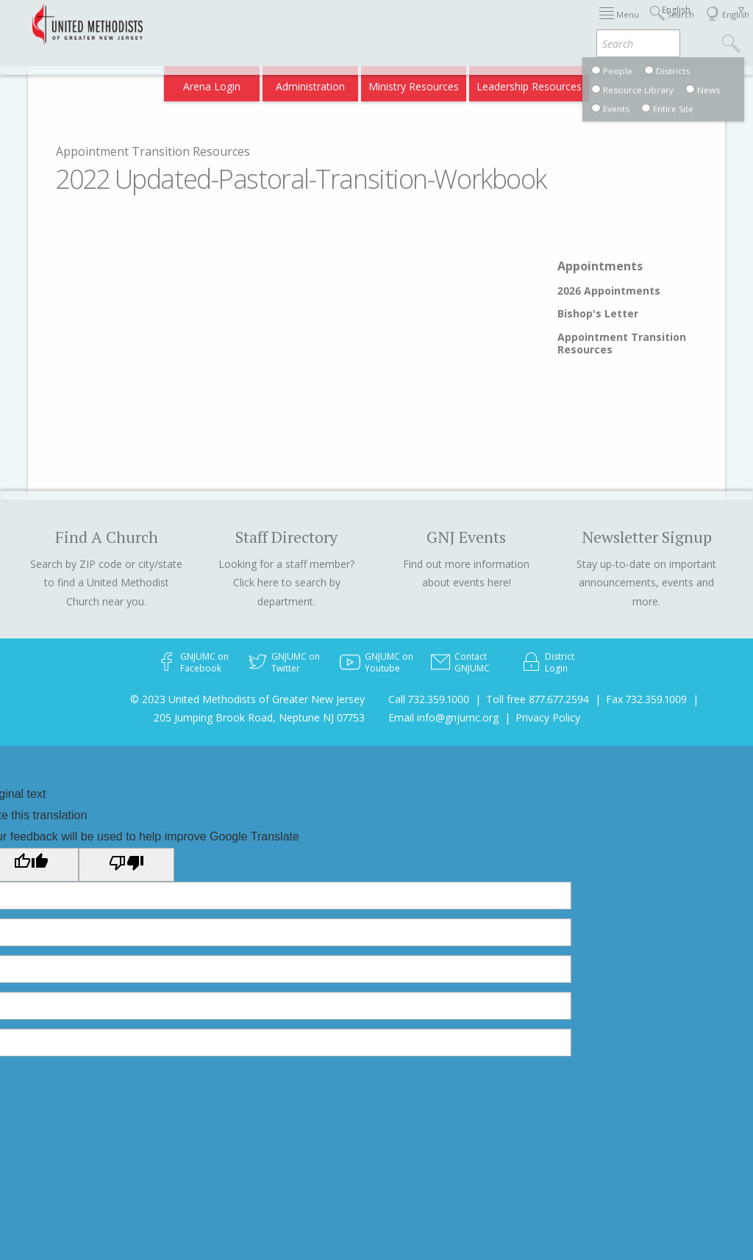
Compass (626, 82)
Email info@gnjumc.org (443, 717)
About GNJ (496, 24)
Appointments (600, 266)
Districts (553, 24)
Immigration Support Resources (381, 24)
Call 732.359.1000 (428, 699)
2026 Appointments (608, 291)
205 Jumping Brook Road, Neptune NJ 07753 (259, 717)
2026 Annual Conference (234, 24)
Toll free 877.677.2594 (537, 699)
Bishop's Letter (597, 313)
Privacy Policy (547, 717)
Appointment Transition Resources (153, 151)
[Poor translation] (126, 865)
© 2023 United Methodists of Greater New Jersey (247, 699)
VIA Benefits (562, 82)
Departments (617, 24)
